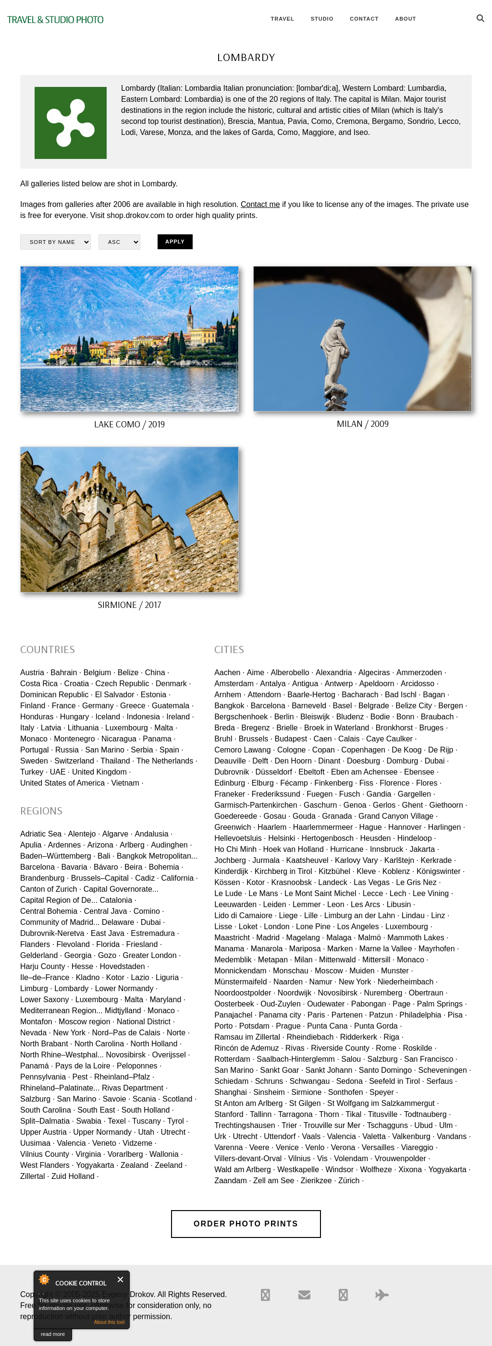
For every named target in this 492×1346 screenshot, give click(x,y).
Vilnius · (301, 1158)
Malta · (165, 728)
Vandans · (454, 1136)
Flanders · (37, 944)
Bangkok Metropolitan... (157, 856)
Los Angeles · (360, 926)
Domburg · (405, 761)
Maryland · (168, 999)
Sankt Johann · (331, 1070)
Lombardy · (73, 988)
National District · (146, 1022)
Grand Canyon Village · (398, 816)
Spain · (172, 750)
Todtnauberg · (427, 1114)
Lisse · (225, 926)
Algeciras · (376, 672)
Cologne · (293, 750)
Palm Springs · (442, 1004)
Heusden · (377, 838)
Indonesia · (145, 717)
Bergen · (452, 706)
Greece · (134, 706)
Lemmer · (309, 904)
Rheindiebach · (312, 1037)
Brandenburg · (44, 878)
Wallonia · (166, 1154)
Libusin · (401, 904)
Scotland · (179, 1099)
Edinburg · (231, 783)
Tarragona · (297, 1114)
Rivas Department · (135, 1088)
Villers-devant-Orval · (250, 1158)
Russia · (69, 750)
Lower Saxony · (46, 999)
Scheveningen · (444, 1070)
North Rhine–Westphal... (62, 1055)
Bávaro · (108, 867)
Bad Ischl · (403, 695)
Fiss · (368, 783)
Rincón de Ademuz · (248, 1048)
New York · (71, 1033)
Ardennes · (66, 845)
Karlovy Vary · (358, 860)
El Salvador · (117, 695)
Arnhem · (230, 695)
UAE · (60, 772)
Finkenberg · (335, 783)
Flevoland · (75, 944)
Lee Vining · (433, 893)
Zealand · (137, 1165)
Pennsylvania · (45, 1077)
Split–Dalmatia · (47, 1121)
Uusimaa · (37, 1143)
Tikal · (355, 1114)
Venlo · (317, 1147)
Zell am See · (275, 1180)
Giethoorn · (448, 805)
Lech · (400, 893)
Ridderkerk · (360, 1037)
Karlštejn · (401, 860)
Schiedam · (233, 1081)
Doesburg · (365, 761)
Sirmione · (308, 1092)
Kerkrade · (438, 860)
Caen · (325, 739)
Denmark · (173, 683)
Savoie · (117, 1099)
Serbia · (144, 750)
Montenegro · (76, 739)
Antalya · (275, 683)
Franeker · (231, 794)
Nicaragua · (121, 739)
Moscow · (331, 971)
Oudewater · (328, 1004)
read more (53, 1334)
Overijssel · (171, 1055)
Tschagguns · (389, 1125)
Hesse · (85, 966)
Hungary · (76, 717)
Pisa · (457, 1015)
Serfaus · (441, 1081)
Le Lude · (230, 893)
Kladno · (90, 977)
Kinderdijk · (233, 871)
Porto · (225, 1026)
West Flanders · (47, 1165)
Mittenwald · (339, 960)
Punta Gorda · (378, 1026)
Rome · (388, 1048)
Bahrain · (65, 672)
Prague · (290, 1026)
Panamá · (36, 1066)
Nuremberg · (385, 993)
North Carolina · (101, 1044)
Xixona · (412, 1169)
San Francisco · (430, 1059)
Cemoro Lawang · (244, 750)
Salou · (353, 1059)
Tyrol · (177, 1121)
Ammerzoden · (421, 672)
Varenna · (230, 1147)
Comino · (149, 911)
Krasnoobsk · (293, 882)
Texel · (119, 1121)
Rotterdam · (234, 1059)
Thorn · (331, 1114)
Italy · (29, 728)
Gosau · (276, 816)
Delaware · (120, 922)
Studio (322, 19)
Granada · (339, 816)
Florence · (397, 783)
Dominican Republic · (56, 695)
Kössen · (229, 882)
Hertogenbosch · (330, 838)
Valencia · (73, 1143)
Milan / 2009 (363, 423)
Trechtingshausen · (246, 1125)
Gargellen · (416, 794)
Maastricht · (234, 938)
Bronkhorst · (396, 728)
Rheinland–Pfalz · (124, 1077)
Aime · (258, 672)
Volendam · (353, 1158)
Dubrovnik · (233, 772)
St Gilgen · (307, 1103)
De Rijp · (442, 750)
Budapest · (293, 739)
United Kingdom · (101, 772)
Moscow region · (87, 1022)
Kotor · (117, 977)
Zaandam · (232, 1180)
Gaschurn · (322, 805)
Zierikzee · (318, 1180)
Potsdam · (256, 1026)
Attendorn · (266, 695)
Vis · (324, 1158)
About (405, 19)
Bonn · (407, 717)
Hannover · (407, 827)
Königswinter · (441, 871)
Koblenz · (398, 871)
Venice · (289, 1147)
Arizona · (102, 845)
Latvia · (53, 728)
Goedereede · (237, 816)
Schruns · (271, 1081)
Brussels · (255, 739)
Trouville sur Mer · (334, 1125)
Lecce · (375, 893)
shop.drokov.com (136, 215)
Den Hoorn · (295, 761)
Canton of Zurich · (50, 889)
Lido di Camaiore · (245, 915)
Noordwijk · (297, 993)
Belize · (130, 672)
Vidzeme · (140, 1143)
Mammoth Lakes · (417, 938)
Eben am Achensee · (366, 772)
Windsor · (341, 1169)
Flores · (429, 783)
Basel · (345, 706)
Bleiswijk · (317, 717)
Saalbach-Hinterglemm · (298, 1059)
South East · (98, 1110)
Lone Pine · (315, 926)
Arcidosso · (420, 683)
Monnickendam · (242, 971)
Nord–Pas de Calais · (128, 1033)
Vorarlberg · (128, 1154)
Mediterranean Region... (61, 1010)
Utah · (148, 1132)
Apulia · (33, 845)
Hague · (372, 827)
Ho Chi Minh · (237, 849)
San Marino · (107, 750)
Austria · (34, 672)
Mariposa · (307, 949)
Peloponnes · (139, 1066)
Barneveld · (311, 706)
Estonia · (156, 695)
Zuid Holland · (75, 1176)
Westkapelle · (300, 1169)
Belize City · (415, 706)
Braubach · (439, 717)
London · (279, 926)
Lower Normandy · (126, 988)
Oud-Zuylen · (282, 1004)
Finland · (34, 706)
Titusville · (385, 1114)
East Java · (110, 933)
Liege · (290, 915)
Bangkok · (231, 706)
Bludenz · (352, 717)
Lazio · (142, 977)
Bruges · (433, 728)
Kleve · (368, 871)
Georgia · (80, 955)
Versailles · (380, 1147)
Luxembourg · (128, 728)
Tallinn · (263, 1114)
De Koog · (409, 750)
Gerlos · (386, 805)
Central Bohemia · (51, 911)
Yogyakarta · (97, 1165)
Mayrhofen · (438, 949)
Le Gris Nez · (418, 882)
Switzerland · (76, 761)
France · (66, 706)
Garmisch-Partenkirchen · (257, 805)
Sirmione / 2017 (129, 604)
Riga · (393, 1037)
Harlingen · (446, 827)
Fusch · (351, 794)
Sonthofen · (348, 1092)
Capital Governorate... (121, 889)
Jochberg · (232, 860)
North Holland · (156, 1044)
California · (179, 878)
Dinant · (331, 761)
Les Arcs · (367, 904)
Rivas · (297, 1048)
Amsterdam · (236, 683)
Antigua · (307, 683)
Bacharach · (362, 695)
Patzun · (383, 1015)
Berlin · (286, 717)
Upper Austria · (45, 1132)
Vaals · (313, 1136)
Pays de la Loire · (85, 1066)
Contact (364, 19)
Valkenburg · (413, 1136)
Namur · (323, 982)
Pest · (82, 1077)
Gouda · (306, 816)
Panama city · (282, 1015)
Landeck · (334, 882)
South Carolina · (47, 1110)
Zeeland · (171, 1165)
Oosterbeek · (236, 1004)
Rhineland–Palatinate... (59, 1088)
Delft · (262, 761)
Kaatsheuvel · (309, 860)
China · (157, 672)
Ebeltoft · (313, 772)
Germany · (100, 706)
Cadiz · (147, 878)
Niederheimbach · (408, 982)
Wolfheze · (378, 1169)
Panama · (159, 739)
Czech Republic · (125, 683)
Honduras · (39, 717)
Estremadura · (155, 933)
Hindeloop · (416, 838)
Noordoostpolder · (244, 993)
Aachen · (229, 672)
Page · (404, 1004)
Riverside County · (342, 1048)
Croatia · (78, 683)
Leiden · (277, 904)
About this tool (109, 1322)
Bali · (106, 856)
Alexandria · (336, 672)
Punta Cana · (329, 1026)
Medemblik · (235, 960)
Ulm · (448, 1125)
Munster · (397, 971)
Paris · (318, 1015)
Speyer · (383, 1092)
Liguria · (169, 977)
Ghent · (414, 805)
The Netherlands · (166, 761)
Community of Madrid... (59, 922)
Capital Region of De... (59, 900)
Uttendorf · (282, 1136)
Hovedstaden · (124, 966)
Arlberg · (134, 845)
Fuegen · (322, 794)
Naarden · (290, 982)
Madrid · (270, 938)
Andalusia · (153, 834)
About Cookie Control (43, 1279)
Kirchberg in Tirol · (286, 871)
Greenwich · (234, 827)
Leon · (337, 904)
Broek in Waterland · (338, 728)
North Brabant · (46, 1044)
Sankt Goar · (281, 1070)
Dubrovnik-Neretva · (54, 933)
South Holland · (148, 1110)
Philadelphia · (422, 1015)
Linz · (440, 915)
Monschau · (293, 971)
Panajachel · (235, 1015)
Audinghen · (171, 845)
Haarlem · (274, 827)
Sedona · (351, 1081)
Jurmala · (268, 860)
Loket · (250, 926)
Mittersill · (378, 960)
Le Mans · (265, 893)
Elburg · (265, 783)
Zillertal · (34, 1176)
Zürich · (351, 1180)
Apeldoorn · (379, 683)
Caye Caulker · (391, 739)
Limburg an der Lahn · (362, 915)
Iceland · (110, 717)
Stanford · (230, 1114)
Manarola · (269, 949)
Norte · (178, 1033)
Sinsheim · (271, 1092)
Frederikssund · (278, 794)
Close (121, 1279)
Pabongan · (371, 1004)
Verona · (345, 1147)
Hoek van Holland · (295, 849)
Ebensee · (421, 772)
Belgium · (100, 672)
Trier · (291, 1125)
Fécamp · (296, 783)
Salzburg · (37, 1099)
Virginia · (90, 1154)
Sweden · (36, 761)
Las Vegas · (374, 882)
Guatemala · (173, 706)
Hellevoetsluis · (240, 838)
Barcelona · (39, 867)
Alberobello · (292, 672)
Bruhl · (225, 739)
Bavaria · (76, 867)
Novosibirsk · (128, 1055)
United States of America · (64, 783)
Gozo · (109, 955)
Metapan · (275, 960)
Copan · (325, 750)
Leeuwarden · (237, 904)
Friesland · (144, 944)
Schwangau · (312, 1081)
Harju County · (44, 966)
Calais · (351, 739)
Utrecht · (175, 1132)
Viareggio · (419, 1147)
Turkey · (34, 772)
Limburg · (36, 988)
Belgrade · (376, 706)
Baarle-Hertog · (313, 695)
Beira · (135, 867)
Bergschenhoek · (243, 717)
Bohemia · (166, 867)
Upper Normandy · (104, 1132)
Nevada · (35, 1033)
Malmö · (371, 938)
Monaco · (36, 739)
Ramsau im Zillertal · (249, 1037)
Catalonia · (117, 900)
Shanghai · (232, 1092)
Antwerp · (341, 683)
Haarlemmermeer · (325, 827)
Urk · (222, 1136)
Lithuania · (85, 728)
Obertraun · (428, 993)
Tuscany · (148, 1121)
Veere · (261, 1147)
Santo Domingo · (387, 1070)
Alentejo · (84, 834)
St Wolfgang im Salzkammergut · (383, 1103)
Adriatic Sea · (43, 834)
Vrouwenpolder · (402, 1158)
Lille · (313, 915)
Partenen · (349, 1015)
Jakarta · (424, 849)
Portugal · (36, 750)
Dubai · (153, 922)
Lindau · (415, 915)
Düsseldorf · (276, 772)
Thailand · (117, 761)
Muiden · (364, 971)
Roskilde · (419, 1048)
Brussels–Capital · (102, 878)
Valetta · (376, 1136)
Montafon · (38, 1022)
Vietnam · (127, 783)
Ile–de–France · (47, 977)
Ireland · (180, 717)
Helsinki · (283, 838)
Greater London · (152, 955)
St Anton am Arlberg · (250, 1103)
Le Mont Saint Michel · (322, 893)
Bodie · (382, 717)
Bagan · (436, 695)
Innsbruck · (388, 849)
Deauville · (232, 761)
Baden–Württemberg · (58, 856)
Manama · (231, 949)
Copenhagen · (365, 750)
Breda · (226, 728)
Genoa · (357, 805)
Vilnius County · (47, 1154)
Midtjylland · (125, 1010)
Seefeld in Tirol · (396, 1081)
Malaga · (341, 938)
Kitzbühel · (337, 871)
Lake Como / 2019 (129, 424)
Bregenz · (257, 728)
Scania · (146, 1099)
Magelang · (305, 938)
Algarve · (117, 834)
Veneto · (106, 1143)
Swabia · (91, 1121)
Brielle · (289, 728)
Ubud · (425, 1125)
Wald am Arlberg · (244, 1169)
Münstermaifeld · (242, 982)
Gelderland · (41, 955)
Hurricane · (349, 849)
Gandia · (381, 794)
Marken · (342, 949)
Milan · (305, 960)
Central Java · (108, 911)
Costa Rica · (41, 683)
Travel (282, 19)
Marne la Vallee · (388, 949)
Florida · (110, 944)
